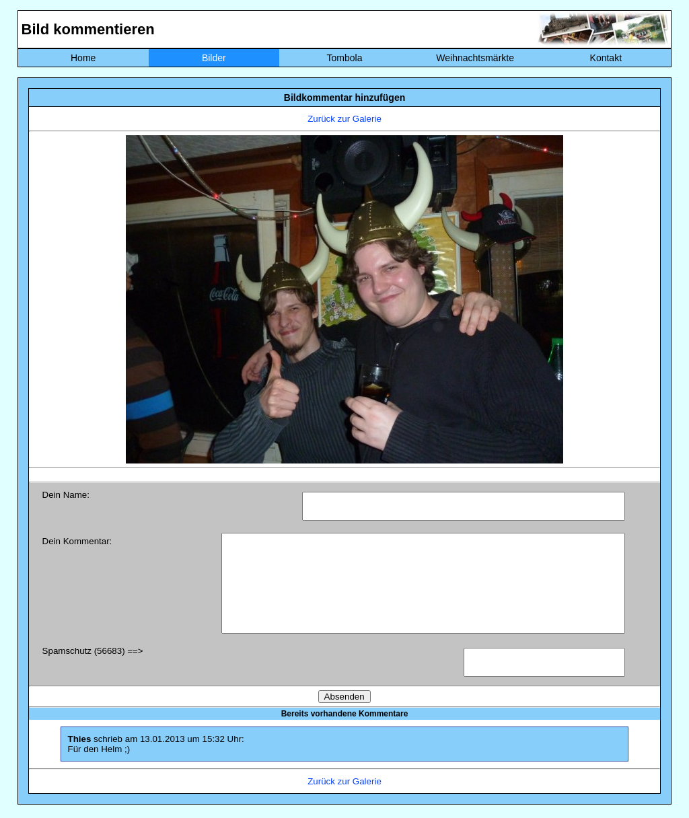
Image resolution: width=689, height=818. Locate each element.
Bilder (214, 57)
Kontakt (606, 57)
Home (83, 57)
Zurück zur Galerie (344, 119)
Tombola (345, 57)
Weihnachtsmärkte (475, 57)
